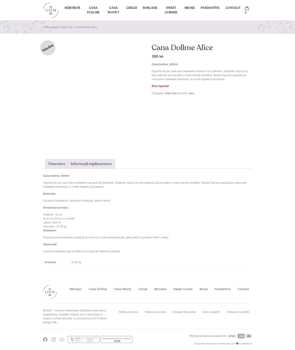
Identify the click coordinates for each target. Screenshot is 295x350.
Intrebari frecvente (184, 311)
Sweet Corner (171, 10)
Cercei (131, 8)
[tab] (56, 164)
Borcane (150, 8)
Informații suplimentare (91, 163)
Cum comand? (211, 311)
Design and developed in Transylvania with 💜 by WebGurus (223, 343)
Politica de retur (128, 311)
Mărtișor (72, 8)
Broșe (190, 8)
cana (191, 93)
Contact (233, 8)
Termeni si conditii (238, 311)
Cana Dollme (93, 10)
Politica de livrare (155, 311)
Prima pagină (51, 27)
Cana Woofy (113, 10)
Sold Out (67, 27)
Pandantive (210, 8)
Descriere (56, 163)
